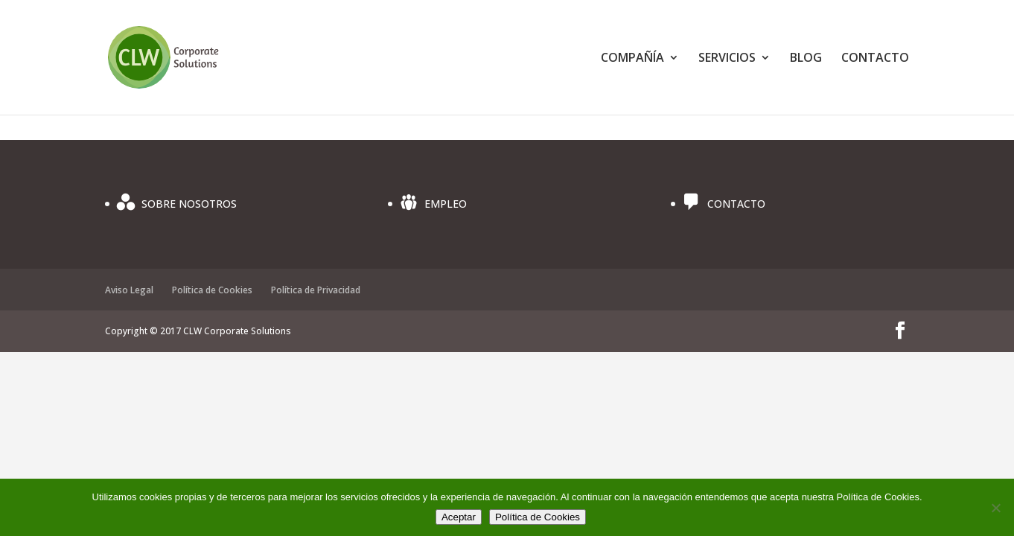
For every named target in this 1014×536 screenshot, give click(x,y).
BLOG (806, 59)
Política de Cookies (212, 290)
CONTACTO (875, 59)
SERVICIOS (727, 59)
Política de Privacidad (315, 290)
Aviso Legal (129, 290)
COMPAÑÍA (632, 59)
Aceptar (458, 517)
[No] (995, 507)
